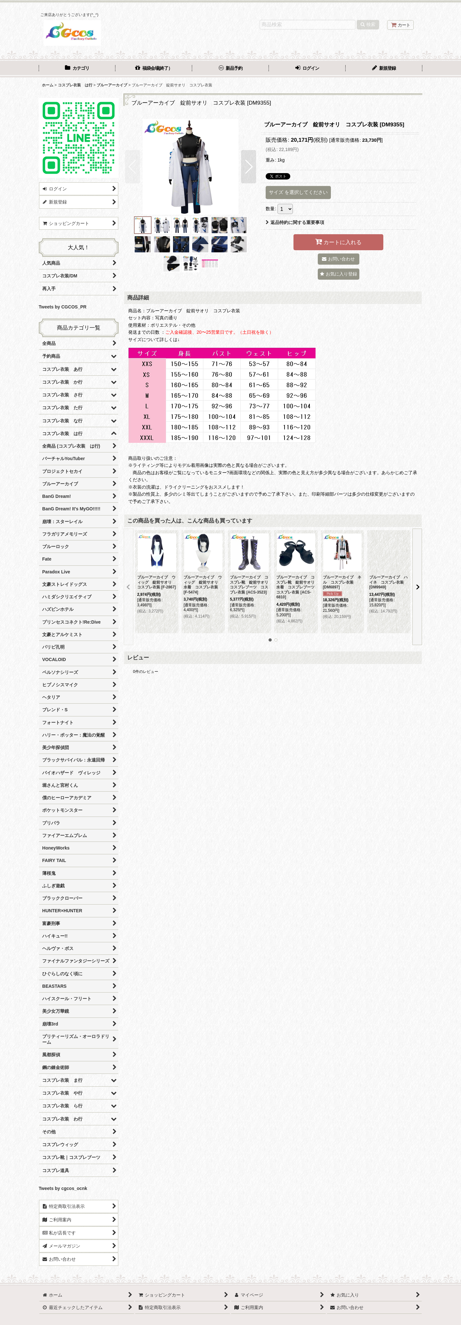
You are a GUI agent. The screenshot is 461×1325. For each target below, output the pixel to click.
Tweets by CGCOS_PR (62, 306)
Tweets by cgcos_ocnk (63, 1188)
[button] (132, 166)
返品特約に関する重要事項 (295, 222)
